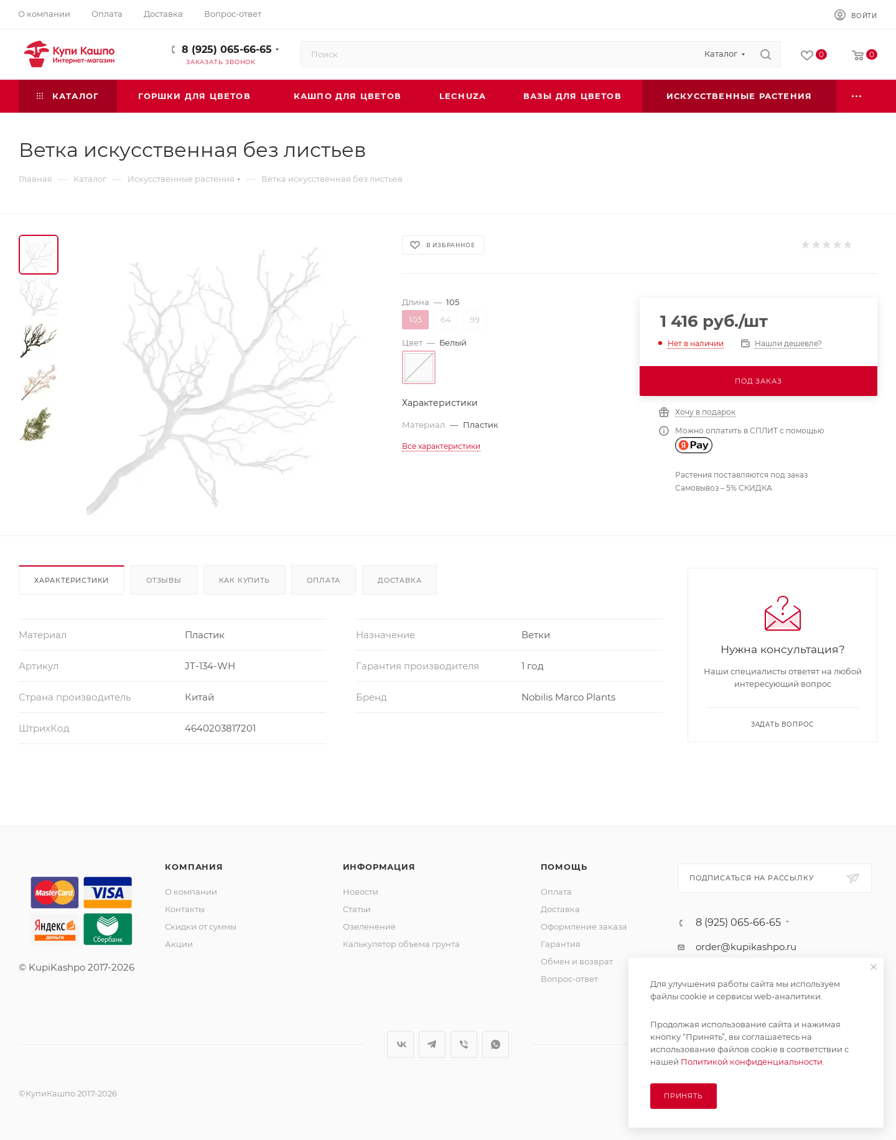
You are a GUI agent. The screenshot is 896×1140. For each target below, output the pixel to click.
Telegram (432, 1044)
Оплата (323, 580)
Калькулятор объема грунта (401, 944)
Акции (179, 944)
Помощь (564, 867)
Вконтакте (400, 1044)
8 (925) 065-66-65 (227, 49)
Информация (379, 867)
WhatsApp (495, 1044)
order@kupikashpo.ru (746, 947)
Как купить (244, 580)
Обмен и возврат (577, 961)
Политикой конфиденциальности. (752, 1062)
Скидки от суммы (200, 926)
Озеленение (369, 926)
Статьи (357, 909)
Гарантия (561, 944)
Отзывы (164, 580)
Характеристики (71, 580)
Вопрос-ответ (569, 979)
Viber (463, 1044)
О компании (191, 892)
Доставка (399, 580)
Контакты (185, 909)
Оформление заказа (584, 926)
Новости (360, 892)
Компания (194, 867)
